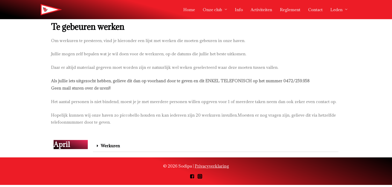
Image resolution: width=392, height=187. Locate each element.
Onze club (212, 9)
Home (189, 9)
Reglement (290, 9)
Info (239, 9)
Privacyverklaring (212, 166)
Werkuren (110, 145)
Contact (315, 9)
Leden (336, 9)
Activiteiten (261, 9)
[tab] (215, 146)
